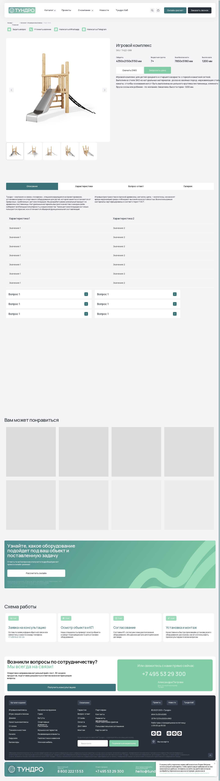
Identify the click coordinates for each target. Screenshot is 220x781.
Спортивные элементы (43, 723)
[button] (9, 29)
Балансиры (14, 742)
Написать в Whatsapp (69, 29)
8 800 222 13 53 (70, 771)
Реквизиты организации (101, 719)
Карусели (13, 738)
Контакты (100, 714)
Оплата (81, 722)
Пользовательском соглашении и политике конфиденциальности (184, 773)
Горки (40, 714)
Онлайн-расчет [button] (175, 10)
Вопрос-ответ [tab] (136, 186)
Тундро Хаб (122, 10)
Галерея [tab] (188, 186)
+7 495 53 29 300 (109, 771)
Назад (9, 23)
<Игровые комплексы (34, 23)
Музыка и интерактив (47, 730)
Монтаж (81, 730)
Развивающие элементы (49, 734)
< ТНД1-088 (46, 23)
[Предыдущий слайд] (11, 90)
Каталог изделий (18, 702)
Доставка (82, 726)
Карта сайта (101, 730)
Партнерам (100, 710)
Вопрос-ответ (84, 714)
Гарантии (82, 710)
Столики (13, 726)
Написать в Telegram (96, 29)
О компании (84, 10)
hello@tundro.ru (150, 771)
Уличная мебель (45, 742)
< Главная (15, 24)
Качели (12, 734)
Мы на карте (163, 741)
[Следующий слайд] (104, 90)
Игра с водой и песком (19, 714)
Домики (12, 718)
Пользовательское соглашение (109, 726)
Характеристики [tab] (84, 186)
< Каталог (23, 23)
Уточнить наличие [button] (42, 29)
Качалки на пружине (47, 710)
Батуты (41, 718)
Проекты (66, 10)
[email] (93, 743)
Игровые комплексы (18, 710)
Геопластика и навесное (49, 738)
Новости (104, 10)
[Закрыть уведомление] (214, 763)
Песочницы (43, 726)
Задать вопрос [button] (19, 29)
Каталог (49, 10)
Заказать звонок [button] (199, 10)
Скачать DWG (129, 70)
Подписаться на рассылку (124, 743)
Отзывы (81, 718)
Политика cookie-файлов (106, 722)
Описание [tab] (32, 186)
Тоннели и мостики (17, 730)
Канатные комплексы (18, 722)
